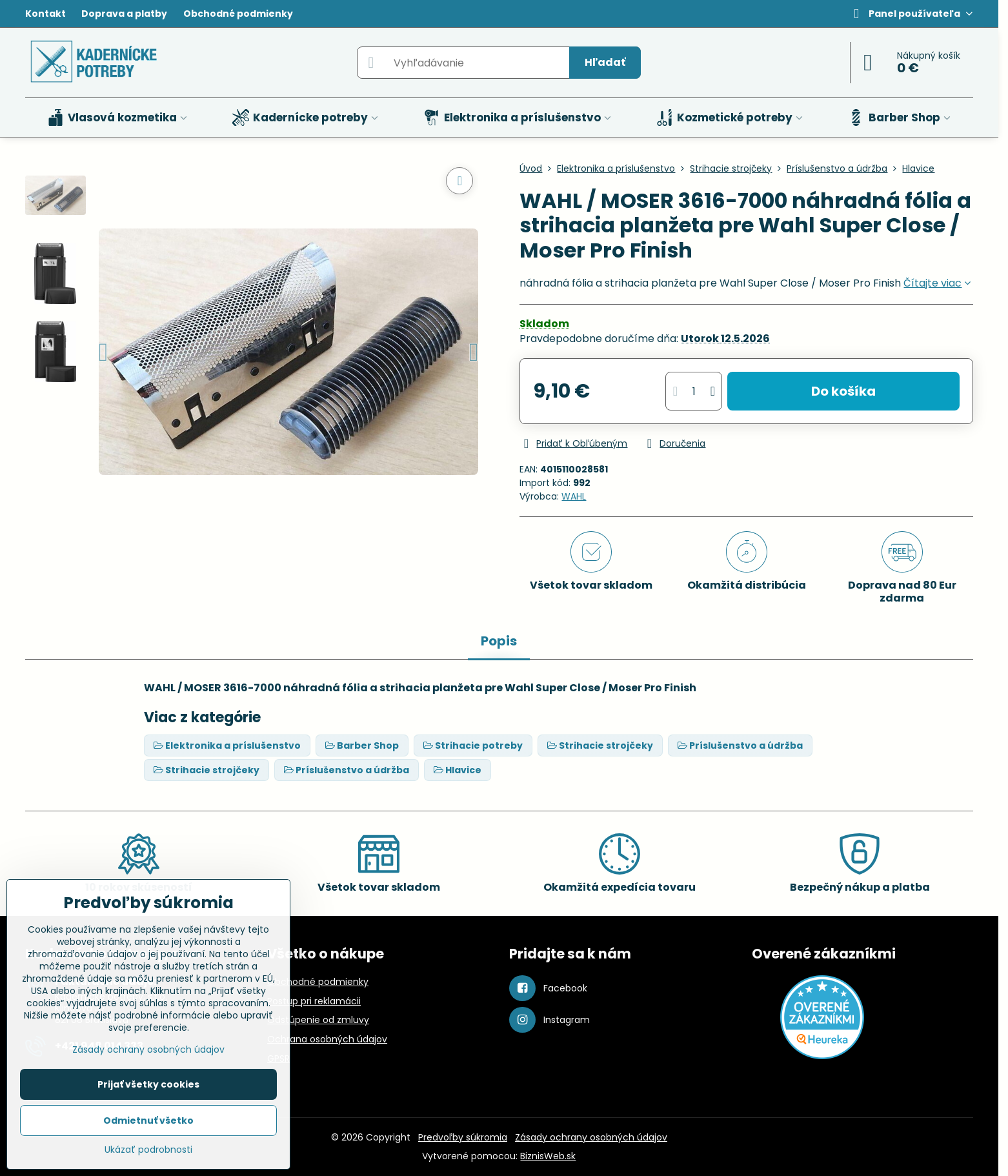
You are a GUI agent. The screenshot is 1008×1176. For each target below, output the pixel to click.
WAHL (573, 496)
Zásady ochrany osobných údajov (591, 1137)
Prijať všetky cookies (148, 1084)
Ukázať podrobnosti (148, 1150)
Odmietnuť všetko (148, 1120)
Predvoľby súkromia (462, 1137)
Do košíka (843, 391)
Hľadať (605, 62)
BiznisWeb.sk (548, 1156)
